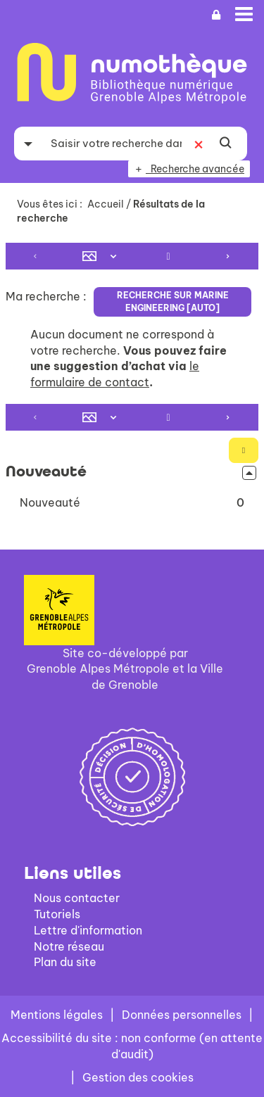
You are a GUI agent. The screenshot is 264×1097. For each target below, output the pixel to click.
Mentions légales (57, 1015)
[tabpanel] (132, 380)
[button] (132, 502)
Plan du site (65, 962)
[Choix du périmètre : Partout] (28, 143)
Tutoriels (57, 914)
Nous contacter (77, 898)
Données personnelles (181, 1015)
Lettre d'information (88, 930)
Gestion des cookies (138, 1077)
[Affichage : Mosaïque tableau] (102, 256)
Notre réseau (69, 946)
